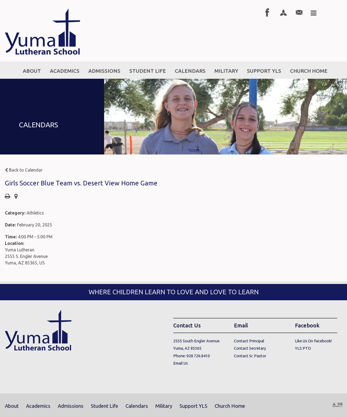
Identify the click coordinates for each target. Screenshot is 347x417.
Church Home (230, 406)
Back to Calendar (24, 170)
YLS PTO (303, 348)
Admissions (70, 406)
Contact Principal (249, 341)
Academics (38, 406)
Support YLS (193, 406)
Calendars (137, 406)
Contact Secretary (250, 348)
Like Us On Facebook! (313, 341)
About (12, 406)
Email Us (180, 363)
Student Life (104, 406)
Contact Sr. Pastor (250, 355)
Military (163, 406)
